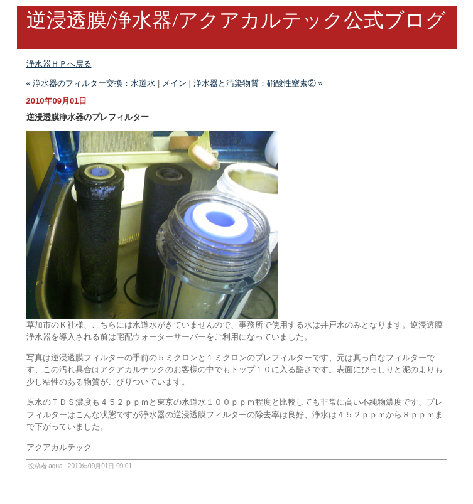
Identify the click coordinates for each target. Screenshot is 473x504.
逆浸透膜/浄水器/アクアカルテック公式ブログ (236, 20)
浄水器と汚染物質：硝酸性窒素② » (258, 83)
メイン (174, 83)
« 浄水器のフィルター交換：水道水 (91, 83)
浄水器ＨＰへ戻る (59, 63)
